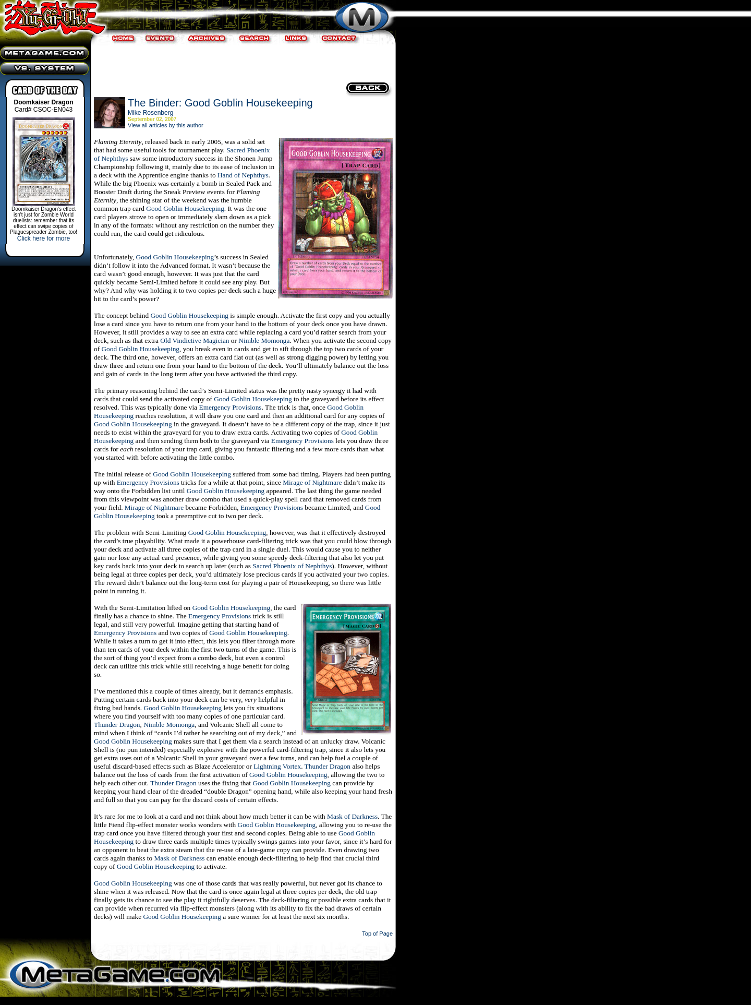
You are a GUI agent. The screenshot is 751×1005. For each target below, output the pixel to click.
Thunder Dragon (117, 724)
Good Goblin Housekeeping (185, 208)
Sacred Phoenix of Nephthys (292, 566)
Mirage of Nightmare (312, 482)
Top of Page (377, 933)
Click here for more (43, 238)
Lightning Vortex (277, 766)
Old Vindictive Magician (194, 340)
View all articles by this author (165, 125)
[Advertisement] (242, 62)
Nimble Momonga (263, 340)
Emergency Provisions (230, 407)
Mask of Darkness (352, 816)
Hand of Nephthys (243, 175)
